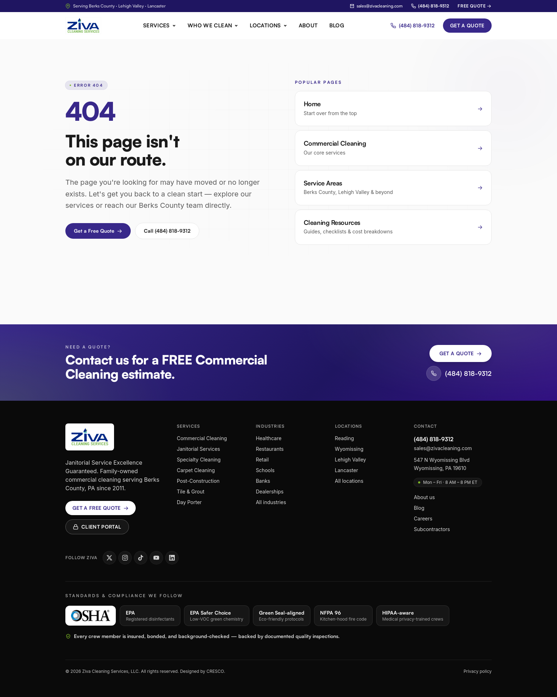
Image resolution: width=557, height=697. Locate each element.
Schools (265, 470)
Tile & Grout (191, 491)
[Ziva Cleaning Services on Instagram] (125, 557)
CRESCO (215, 671)
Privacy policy (478, 671)
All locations (349, 481)
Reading (344, 438)
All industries (271, 502)
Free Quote (475, 6)
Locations (268, 25)
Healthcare (268, 438)
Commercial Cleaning (202, 438)
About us (424, 497)
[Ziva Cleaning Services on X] (109, 557)
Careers (423, 518)
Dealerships (269, 491)
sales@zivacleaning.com (376, 6)
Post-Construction (198, 481)
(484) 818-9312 (430, 6)
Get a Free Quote (98, 230)
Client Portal (97, 527)
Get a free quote (100, 508)
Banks (263, 481)
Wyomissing (349, 449)
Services (159, 25)
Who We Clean (213, 25)
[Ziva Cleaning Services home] (83, 25)
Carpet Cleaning (196, 470)
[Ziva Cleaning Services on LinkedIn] (172, 557)
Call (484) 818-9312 (167, 231)
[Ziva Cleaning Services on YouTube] (156, 557)
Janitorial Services (198, 449)
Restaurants (269, 449)
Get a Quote (467, 25)
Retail (262, 459)
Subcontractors (432, 529)
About (308, 25)
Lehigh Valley (350, 459)
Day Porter (189, 502)
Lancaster (346, 470)
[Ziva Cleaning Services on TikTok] (140, 557)
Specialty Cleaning (199, 459)
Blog (337, 25)
